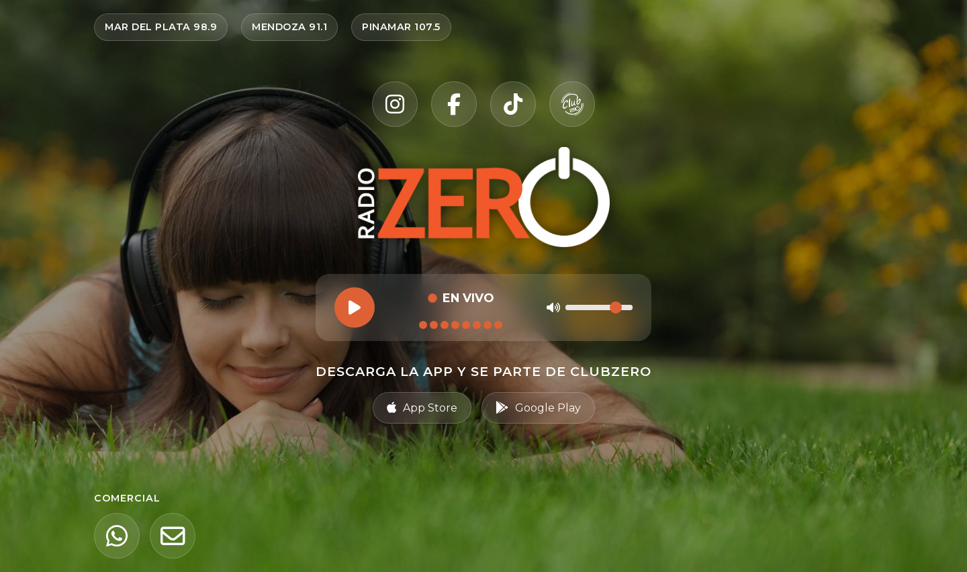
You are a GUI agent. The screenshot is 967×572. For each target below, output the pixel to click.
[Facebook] (454, 104)
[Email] (172, 536)
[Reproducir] (354, 307)
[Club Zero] (572, 104)
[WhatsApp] (117, 536)
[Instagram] (395, 104)
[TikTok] (513, 104)
